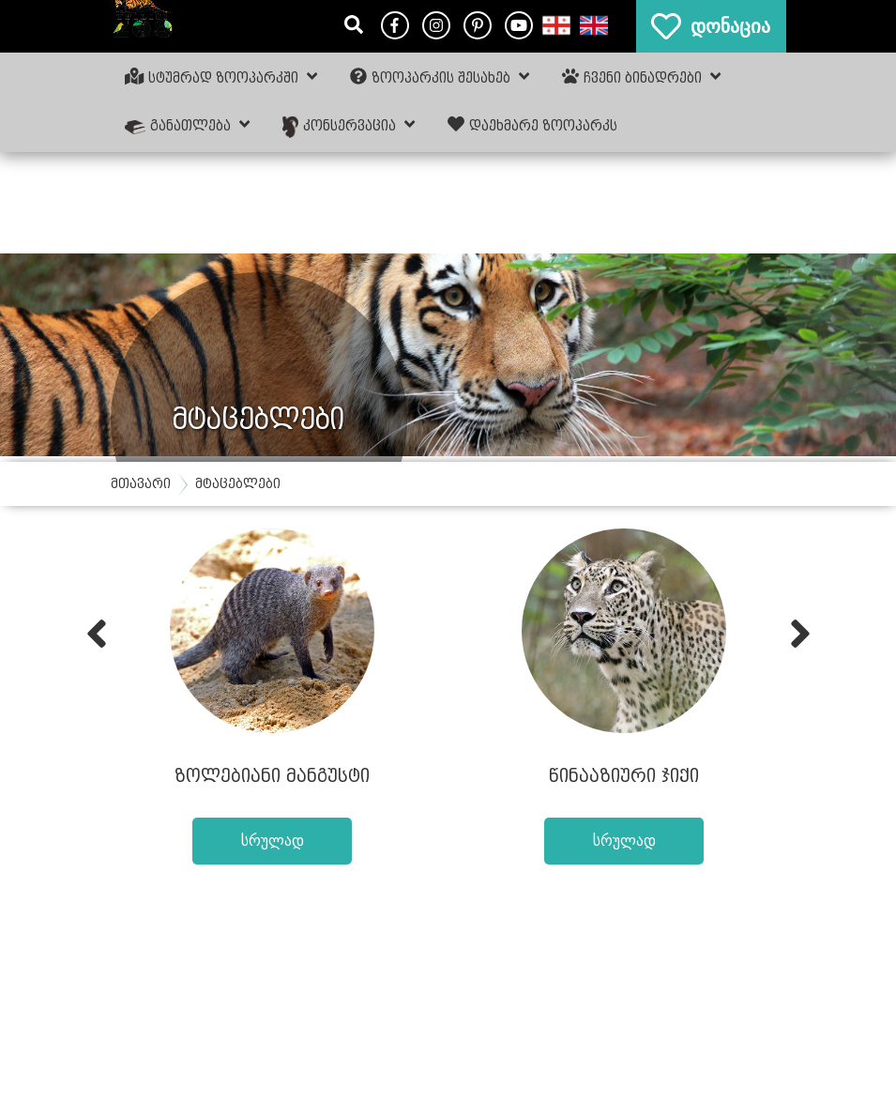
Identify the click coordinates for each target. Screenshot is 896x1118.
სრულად (272, 841)
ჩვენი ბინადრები (641, 77)
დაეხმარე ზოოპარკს (532, 124)
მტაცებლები (238, 484)
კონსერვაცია (348, 126)
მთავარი (141, 484)
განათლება (188, 124)
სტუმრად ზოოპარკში (221, 77)
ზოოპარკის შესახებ (439, 77)
